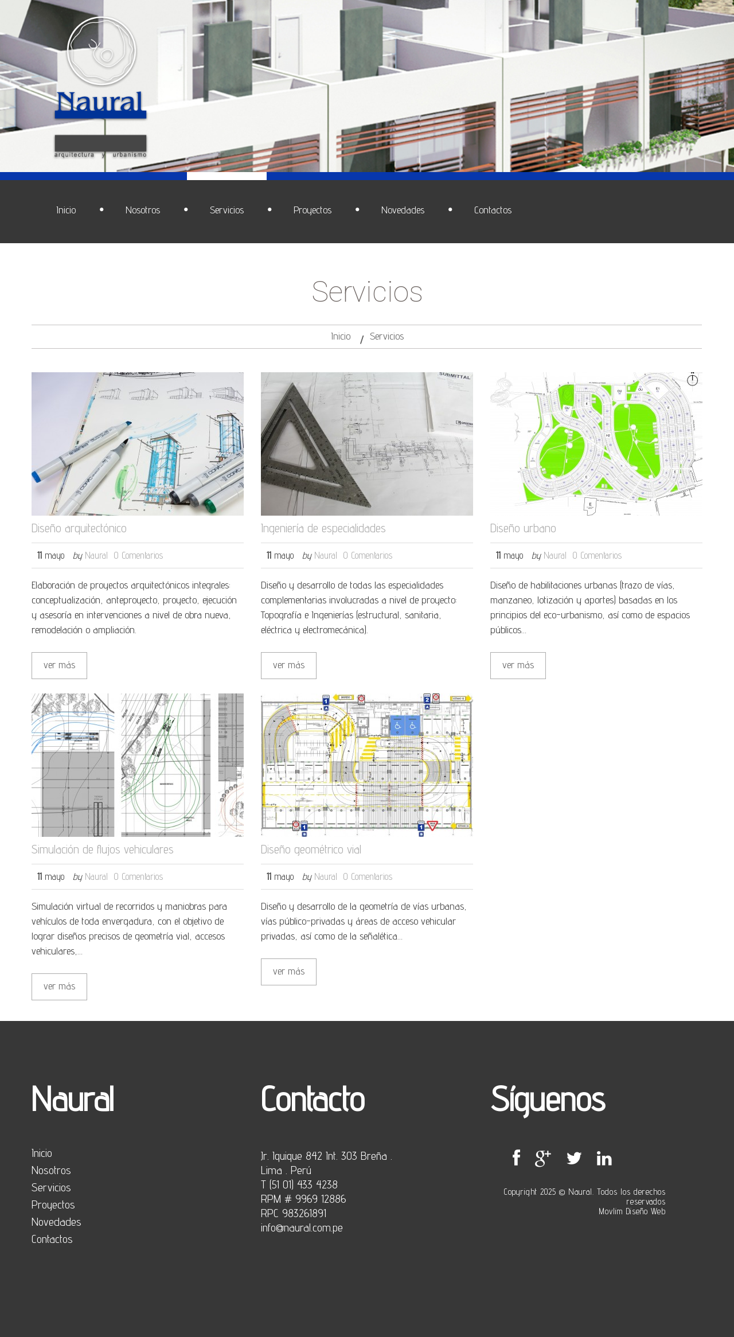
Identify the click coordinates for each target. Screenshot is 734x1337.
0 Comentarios (138, 555)
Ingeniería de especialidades (323, 528)
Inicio (340, 336)
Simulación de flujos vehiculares (103, 849)
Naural (96, 555)
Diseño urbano (523, 528)
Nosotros (51, 1170)
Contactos (52, 1239)
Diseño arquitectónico (79, 528)
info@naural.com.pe (302, 1227)
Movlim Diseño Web (632, 1211)
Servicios (51, 1187)
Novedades (56, 1222)
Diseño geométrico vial (311, 849)
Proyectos (53, 1204)
